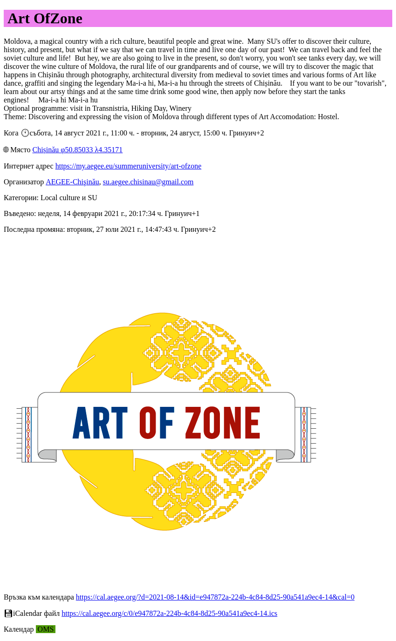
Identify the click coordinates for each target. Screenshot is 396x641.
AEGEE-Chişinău (72, 182)
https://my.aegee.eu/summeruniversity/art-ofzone (128, 166)
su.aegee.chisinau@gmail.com (148, 182)
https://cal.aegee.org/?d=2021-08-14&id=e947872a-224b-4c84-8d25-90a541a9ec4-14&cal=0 (215, 597)
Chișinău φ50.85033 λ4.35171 (77, 150)
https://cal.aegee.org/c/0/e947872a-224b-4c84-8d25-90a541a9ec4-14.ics (169, 613)
